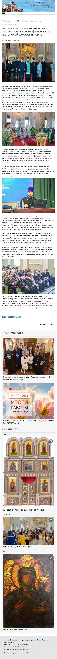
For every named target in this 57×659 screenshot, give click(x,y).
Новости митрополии (37, 21)
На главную (6, 21)
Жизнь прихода (23, 21)
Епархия (29, 653)
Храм (14, 21)
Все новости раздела (46, 325)
